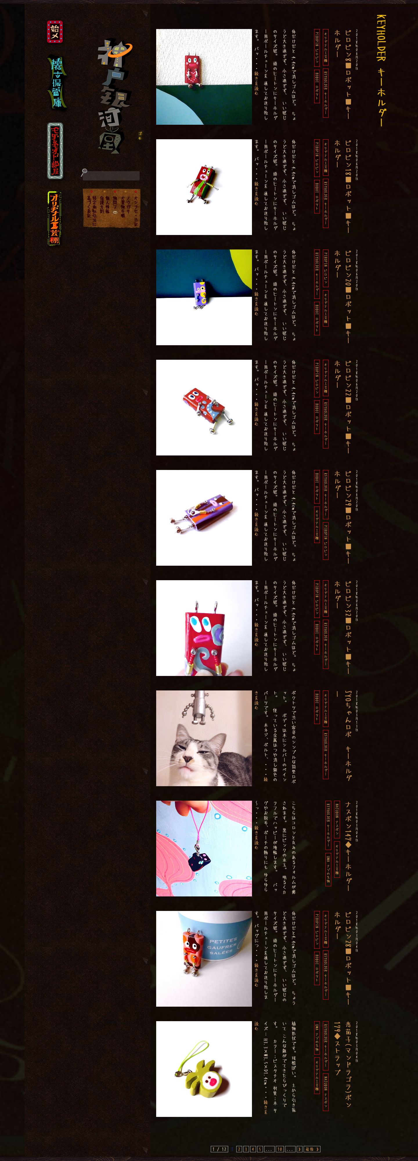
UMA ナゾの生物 (328, 869)
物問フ (115, 202)
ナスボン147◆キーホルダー (348, 846)
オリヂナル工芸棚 (325, 47)
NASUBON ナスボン (337, 819)
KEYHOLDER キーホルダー (325, 93)
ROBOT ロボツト (317, 86)
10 (280, 1149)
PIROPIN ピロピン (317, 48)
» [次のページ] (299, 1149)
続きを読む (256, 83)
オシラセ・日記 (136, 211)
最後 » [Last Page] (312, 1149)
